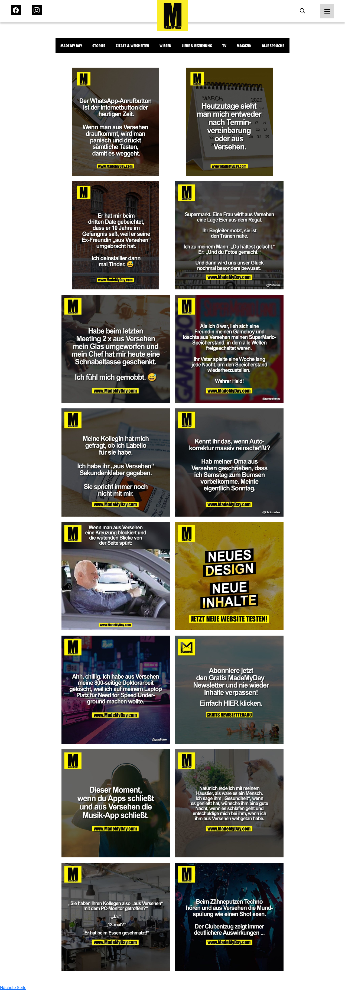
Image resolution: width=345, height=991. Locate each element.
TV (224, 46)
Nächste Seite (13, 987)
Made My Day (71, 46)
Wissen (165, 46)
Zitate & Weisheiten (132, 46)
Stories (98, 46)
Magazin (244, 46)
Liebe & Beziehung (197, 46)
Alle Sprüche (273, 46)
